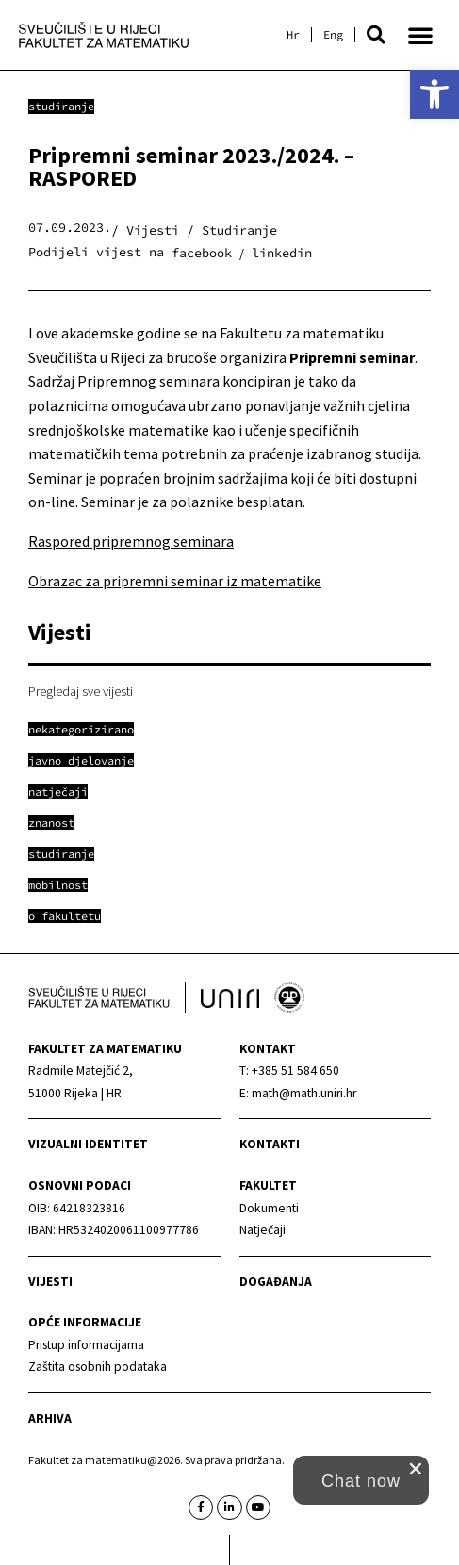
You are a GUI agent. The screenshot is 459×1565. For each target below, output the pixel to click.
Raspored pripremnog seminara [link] (131, 541)
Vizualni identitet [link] (88, 1144)
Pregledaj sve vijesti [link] (80, 691)
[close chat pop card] (415, 1469)
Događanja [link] (275, 1282)
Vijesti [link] (50, 1282)
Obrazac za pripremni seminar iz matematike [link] (174, 580)
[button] (376, 34)
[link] (434, 94)
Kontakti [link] (269, 1144)
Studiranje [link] (61, 106)
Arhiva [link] (50, 1418)
